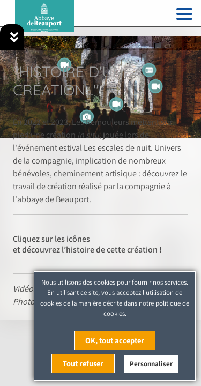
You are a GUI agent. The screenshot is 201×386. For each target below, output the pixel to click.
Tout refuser (83, 363)
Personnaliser (151, 363)
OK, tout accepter (114, 340)
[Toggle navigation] (184, 16)
